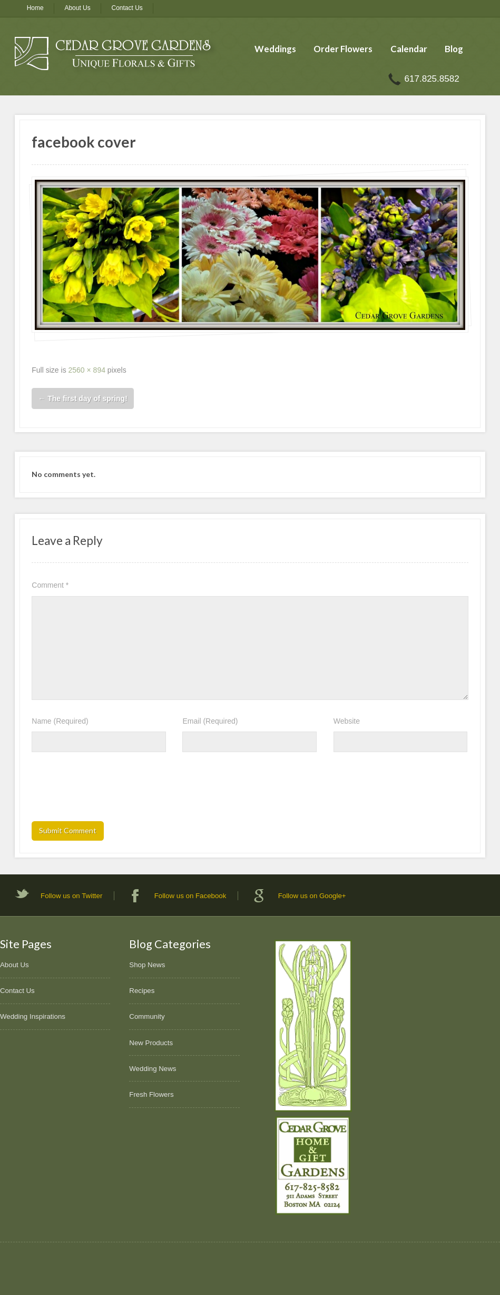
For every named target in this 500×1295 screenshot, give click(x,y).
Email (210, 721)
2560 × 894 (86, 370)
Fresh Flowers (151, 1094)
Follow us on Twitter (71, 896)
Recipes (141, 991)
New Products (151, 1043)
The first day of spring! (83, 398)
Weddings (275, 48)
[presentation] (112, 790)
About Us (77, 8)
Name (60, 721)
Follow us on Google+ (312, 896)
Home (35, 8)
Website (347, 721)
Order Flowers (342, 48)
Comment (50, 585)
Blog (454, 48)
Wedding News (152, 1069)
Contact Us (127, 8)
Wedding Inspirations (32, 1016)
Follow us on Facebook (190, 896)
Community (146, 1016)
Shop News (147, 965)
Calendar (408, 48)
